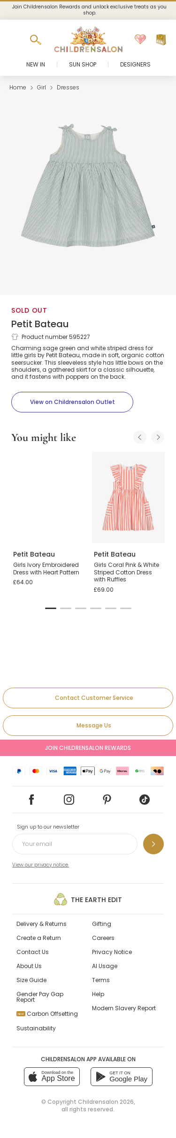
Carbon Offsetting (47, 1014)
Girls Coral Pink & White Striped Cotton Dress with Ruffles (126, 572)
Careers (103, 938)
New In (35, 64)
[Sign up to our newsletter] (153, 844)
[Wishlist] (140, 39)
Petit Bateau (40, 323)
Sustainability (36, 1028)
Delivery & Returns (41, 924)
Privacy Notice (112, 952)
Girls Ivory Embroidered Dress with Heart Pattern (46, 568)
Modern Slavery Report (124, 1008)
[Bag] (161, 39)
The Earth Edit (88, 899)
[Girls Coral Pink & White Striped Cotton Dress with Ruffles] (128, 497)
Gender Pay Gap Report (39, 997)
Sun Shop (82, 64)
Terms (101, 980)
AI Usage (104, 966)
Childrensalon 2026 (106, 1102)
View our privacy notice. (40, 864)
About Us (29, 966)
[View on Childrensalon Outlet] (72, 402)
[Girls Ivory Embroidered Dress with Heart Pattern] (47, 497)
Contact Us (32, 952)
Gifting (101, 924)
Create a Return (38, 938)
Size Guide (31, 980)
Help (98, 994)
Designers (135, 64)
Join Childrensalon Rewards (88, 748)
